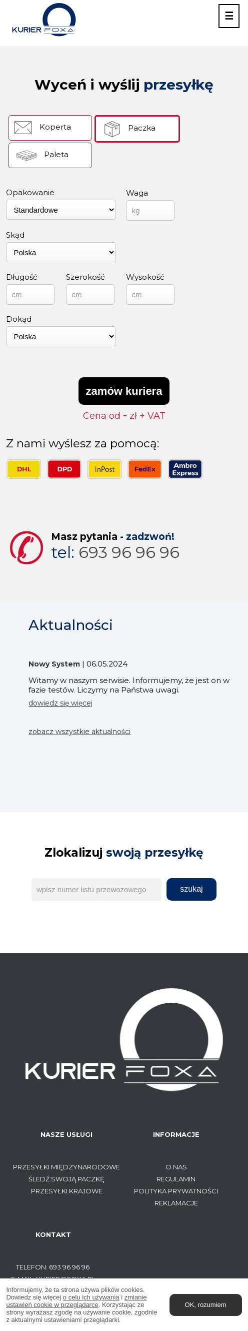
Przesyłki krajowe (66, 1191)
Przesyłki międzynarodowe (66, 1167)
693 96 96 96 (115, 552)
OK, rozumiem (205, 1304)
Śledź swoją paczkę (66, 1179)
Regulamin (176, 1179)
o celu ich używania (91, 1297)
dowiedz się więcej (60, 703)
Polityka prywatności (176, 1191)
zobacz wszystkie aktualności (79, 731)
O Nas (176, 1167)
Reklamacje (176, 1203)
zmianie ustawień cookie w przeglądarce (76, 1300)
